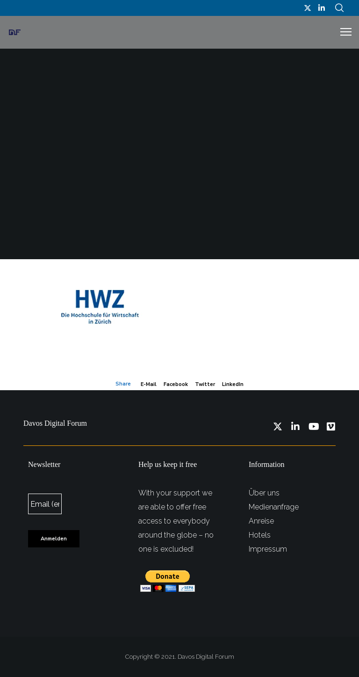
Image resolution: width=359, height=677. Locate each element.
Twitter (205, 384)
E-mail (149, 384)
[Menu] (342, 32)
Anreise (261, 521)
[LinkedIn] (321, 8)
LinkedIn (233, 384)
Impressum (268, 549)
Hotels (260, 535)
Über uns (264, 492)
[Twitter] (307, 8)
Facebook (176, 384)
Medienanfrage (274, 506)
